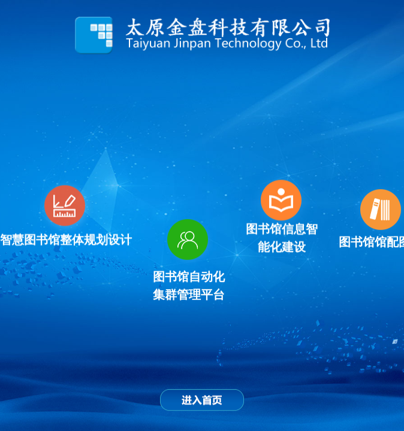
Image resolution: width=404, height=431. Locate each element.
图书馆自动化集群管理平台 (189, 285)
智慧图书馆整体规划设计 (66, 240)
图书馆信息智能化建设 (282, 238)
